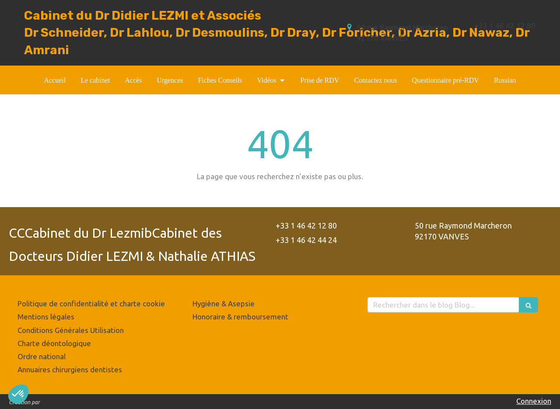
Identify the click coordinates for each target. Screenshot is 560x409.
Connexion (533, 401)
